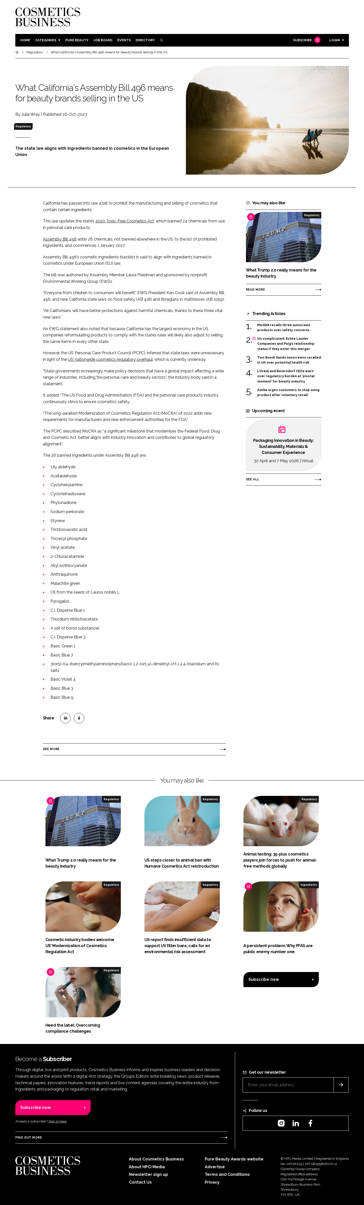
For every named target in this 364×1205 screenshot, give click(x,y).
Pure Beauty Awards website (234, 1159)
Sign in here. (57, 1121)
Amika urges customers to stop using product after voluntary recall (288, 392)
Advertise (215, 1166)
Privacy (212, 1182)
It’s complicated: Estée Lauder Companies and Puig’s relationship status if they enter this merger (286, 344)
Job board (102, 40)
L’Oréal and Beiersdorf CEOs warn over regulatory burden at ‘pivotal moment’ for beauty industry (286, 376)
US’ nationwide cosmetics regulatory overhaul (110, 359)
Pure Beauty (76, 40)
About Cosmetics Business (156, 1159)
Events (124, 40)
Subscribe (306, 40)
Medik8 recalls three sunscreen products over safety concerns (283, 328)
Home (25, 40)
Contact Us (140, 1182)
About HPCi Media (147, 1166)
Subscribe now (263, 979)
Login (334, 40)
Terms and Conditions (227, 1174)
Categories (45, 40)
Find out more (28, 1137)
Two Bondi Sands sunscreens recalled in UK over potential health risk (289, 360)
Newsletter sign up (148, 1174)
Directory (145, 40)
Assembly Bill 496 (60, 239)
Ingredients (309, 884)
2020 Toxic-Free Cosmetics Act (124, 221)
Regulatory (23, 126)
